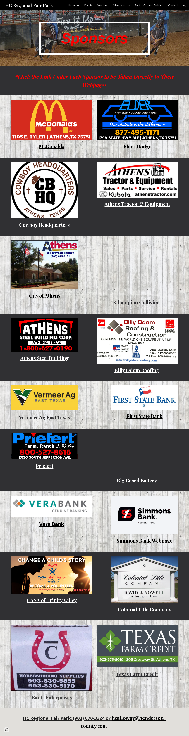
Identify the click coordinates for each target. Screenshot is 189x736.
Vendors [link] (102, 5)
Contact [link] (173, 5)
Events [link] (88, 5)
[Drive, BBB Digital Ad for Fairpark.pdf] (137, 453)
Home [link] (71, 5)
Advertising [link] (119, 5)
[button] (184, 5)
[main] (94, 38)
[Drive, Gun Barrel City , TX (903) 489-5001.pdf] (137, 268)
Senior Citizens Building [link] (149, 5)
